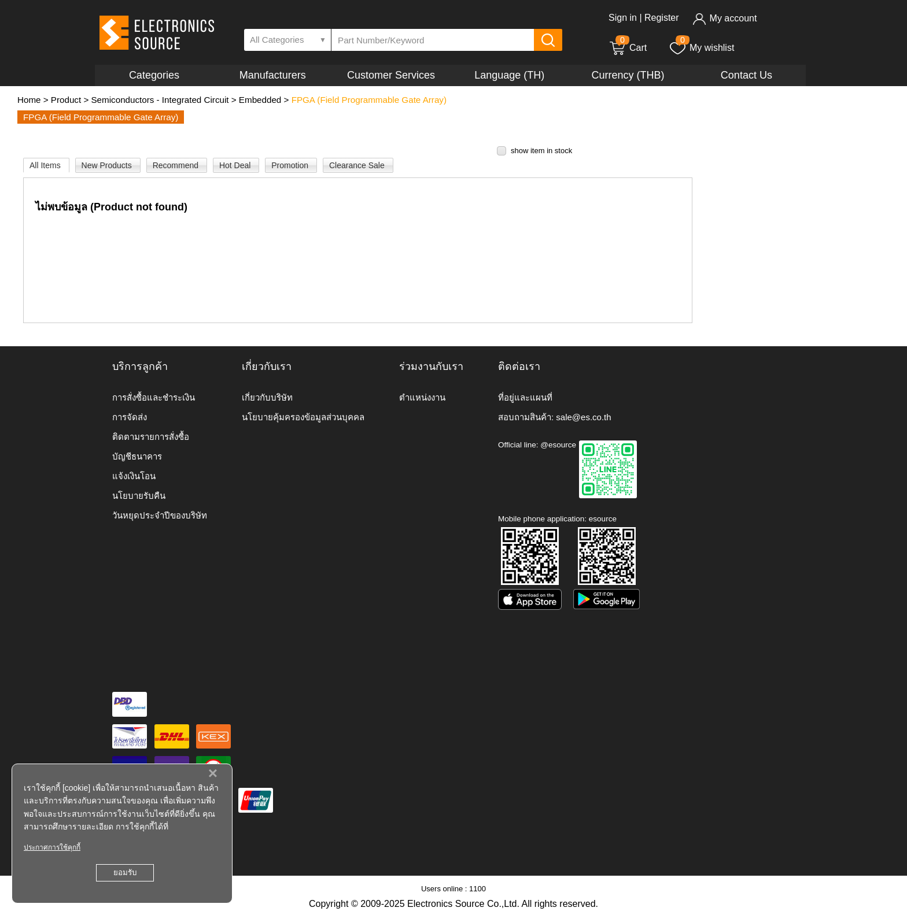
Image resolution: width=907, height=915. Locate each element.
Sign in (623, 18)
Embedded (260, 100)
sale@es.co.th (583, 417)
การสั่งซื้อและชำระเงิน (153, 397)
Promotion (291, 165)
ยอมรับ (125, 872)
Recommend (177, 165)
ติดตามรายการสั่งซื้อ (150, 437)
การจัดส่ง (129, 417)
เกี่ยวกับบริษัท (267, 397)
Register (661, 18)
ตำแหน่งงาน (422, 397)
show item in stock (541, 150)
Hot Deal (236, 165)
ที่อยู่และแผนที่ (525, 397)
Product (66, 100)
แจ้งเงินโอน (134, 476)
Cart (628, 48)
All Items (46, 165)
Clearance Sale (358, 165)
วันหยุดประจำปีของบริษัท (159, 515)
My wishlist (701, 48)
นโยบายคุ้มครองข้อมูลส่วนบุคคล (303, 417)
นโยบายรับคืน (138, 496)
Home (29, 100)
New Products (108, 165)
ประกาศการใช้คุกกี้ (52, 847)
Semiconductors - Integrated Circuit (159, 100)
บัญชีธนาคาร (137, 456)
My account (724, 18)
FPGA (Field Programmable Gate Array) (369, 100)
